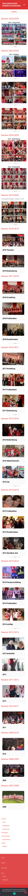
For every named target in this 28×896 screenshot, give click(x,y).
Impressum (4, 868)
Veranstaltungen (5, 836)
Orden (4, 822)
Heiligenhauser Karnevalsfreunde (11, 4)
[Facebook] (14, 887)
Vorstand (3, 819)
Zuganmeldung (6, 839)
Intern (3, 873)
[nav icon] (24, 4)
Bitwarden (5, 880)
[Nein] (25, 892)
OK (14, 893)
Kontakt (3, 843)
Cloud (4, 876)
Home (2, 857)
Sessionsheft (5, 829)
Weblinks (4, 846)
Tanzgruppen (4, 832)
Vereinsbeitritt (6, 825)
